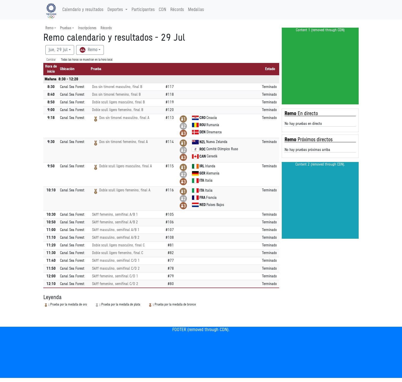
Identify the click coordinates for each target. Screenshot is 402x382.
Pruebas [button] (65, 28)
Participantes (143, 10)
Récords (177, 10)
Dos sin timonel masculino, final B (117, 87)
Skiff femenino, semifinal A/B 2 (115, 222)
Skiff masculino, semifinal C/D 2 (116, 268)
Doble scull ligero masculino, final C (118, 245)
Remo (88, 50)
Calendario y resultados (82, 10)
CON (162, 10)
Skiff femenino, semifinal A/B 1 (115, 214)
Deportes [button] (115, 10)
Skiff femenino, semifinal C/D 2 (115, 284)
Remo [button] (49, 28)
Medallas (196, 10)
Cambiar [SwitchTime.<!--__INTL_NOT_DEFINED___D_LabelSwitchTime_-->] (51, 59)
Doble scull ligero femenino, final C (117, 253)
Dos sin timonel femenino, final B (116, 94)
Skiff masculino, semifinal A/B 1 (115, 230)
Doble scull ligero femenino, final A (124, 190)
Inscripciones (87, 28)
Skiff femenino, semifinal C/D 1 (115, 276)
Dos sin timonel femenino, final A (123, 142)
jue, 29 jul (58, 50)
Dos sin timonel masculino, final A (124, 117)
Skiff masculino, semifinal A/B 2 (115, 237)
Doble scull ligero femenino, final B (117, 110)
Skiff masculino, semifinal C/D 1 (116, 260)
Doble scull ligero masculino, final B (118, 102)
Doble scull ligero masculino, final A (125, 166)
